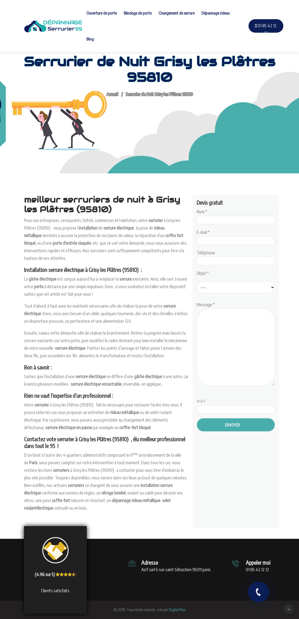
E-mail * (236, 236)
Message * (236, 344)
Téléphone (236, 257)
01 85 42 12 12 (266, 29)
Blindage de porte (138, 13)
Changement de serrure (176, 13)
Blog (90, 38)
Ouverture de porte (101, 13)
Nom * (236, 216)
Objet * (203, 273)
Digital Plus (177, 609)
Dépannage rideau (215, 13)
